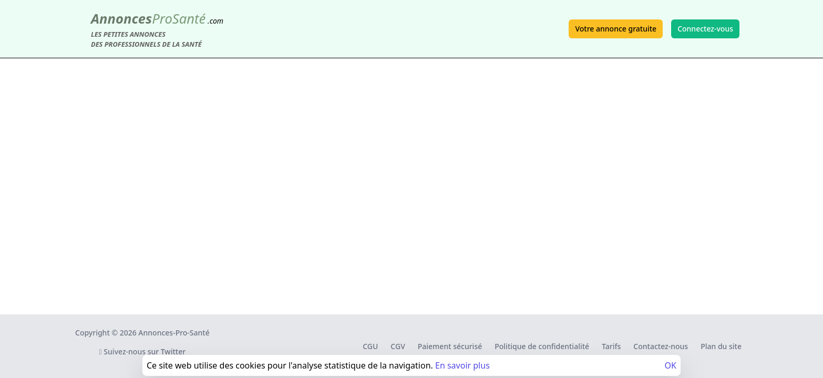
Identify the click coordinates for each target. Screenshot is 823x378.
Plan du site (721, 346)
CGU (370, 346)
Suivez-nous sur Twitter (142, 351)
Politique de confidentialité (542, 346)
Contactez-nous (660, 346)
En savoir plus (462, 365)
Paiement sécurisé (450, 346)
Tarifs (611, 346)
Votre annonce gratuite (615, 29)
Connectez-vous (705, 29)
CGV (397, 346)
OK (670, 365)
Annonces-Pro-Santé (173, 333)
